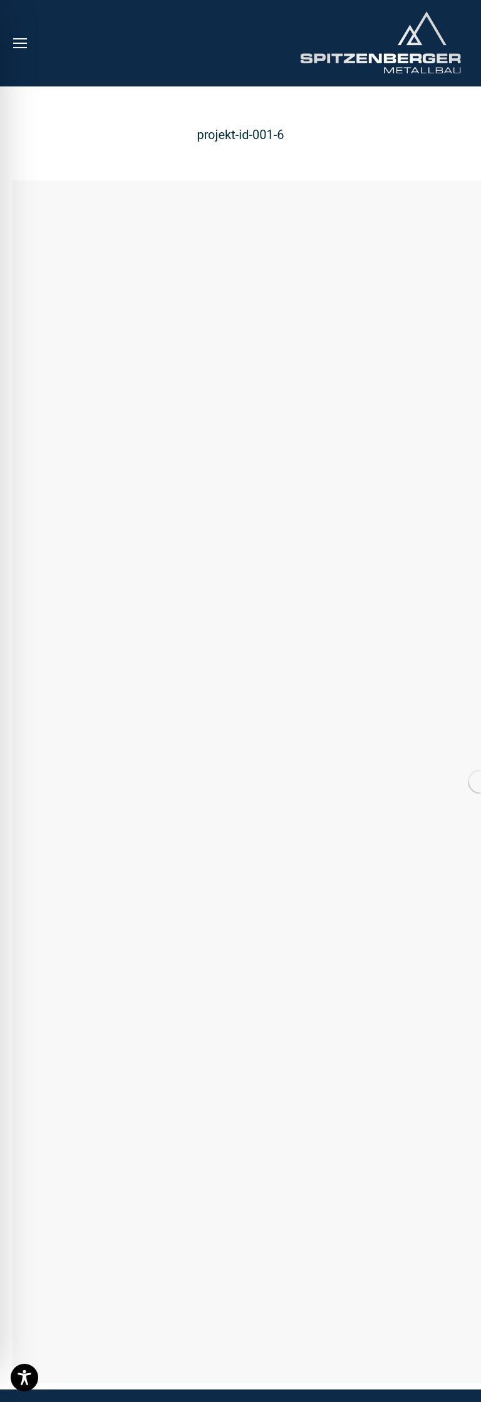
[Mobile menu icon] (20, 43)
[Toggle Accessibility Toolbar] (24, 1378)
